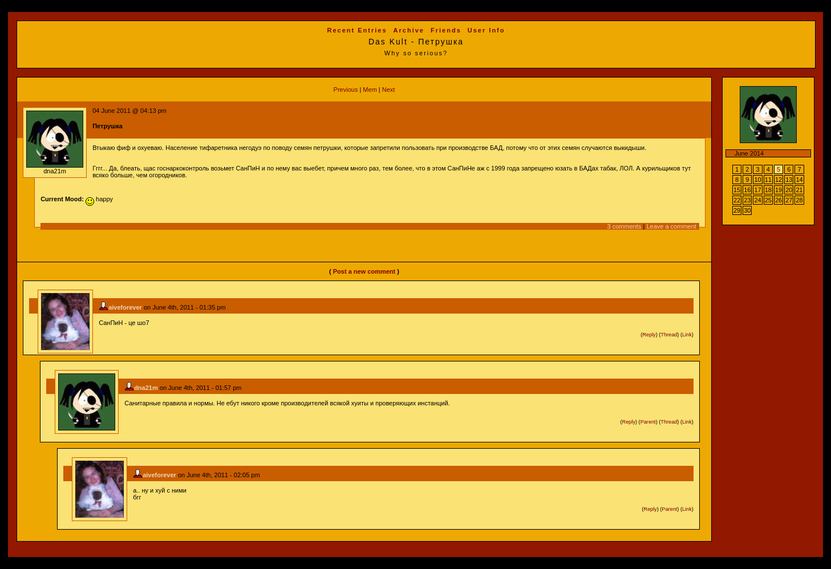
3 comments (624, 226)
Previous (346, 89)
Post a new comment (364, 271)
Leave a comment (671, 226)
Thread (668, 335)
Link (687, 335)
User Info (486, 30)
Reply (648, 335)
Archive (409, 30)
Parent (648, 422)
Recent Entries (357, 30)
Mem (369, 89)
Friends (446, 30)
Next (388, 89)
